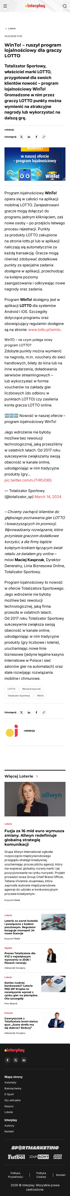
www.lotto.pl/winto (44, 329)
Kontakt (9, 1131)
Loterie (12, 28)
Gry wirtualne (12, 1100)
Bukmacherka (12, 1088)
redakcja (9, 130)
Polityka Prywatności (15, 1174)
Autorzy (9, 1125)
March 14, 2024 (48, 496)
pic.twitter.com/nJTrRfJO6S (28, 480)
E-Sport (9, 1094)
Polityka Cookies (41, 1174)
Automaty (10, 1082)
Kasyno (8, 1106)
